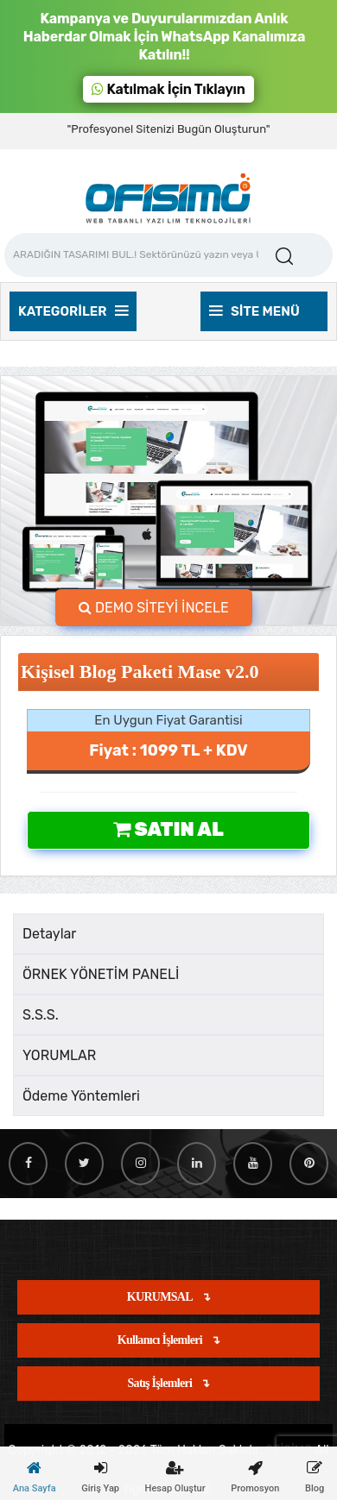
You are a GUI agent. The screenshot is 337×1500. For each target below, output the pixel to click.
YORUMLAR (59, 1055)
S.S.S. (40, 1015)
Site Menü (254, 311)
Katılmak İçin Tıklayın (168, 89)
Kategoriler (73, 311)
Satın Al (168, 829)
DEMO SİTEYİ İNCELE (154, 607)
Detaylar (49, 934)
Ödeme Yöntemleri (81, 1096)
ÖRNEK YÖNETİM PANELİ (100, 974)
